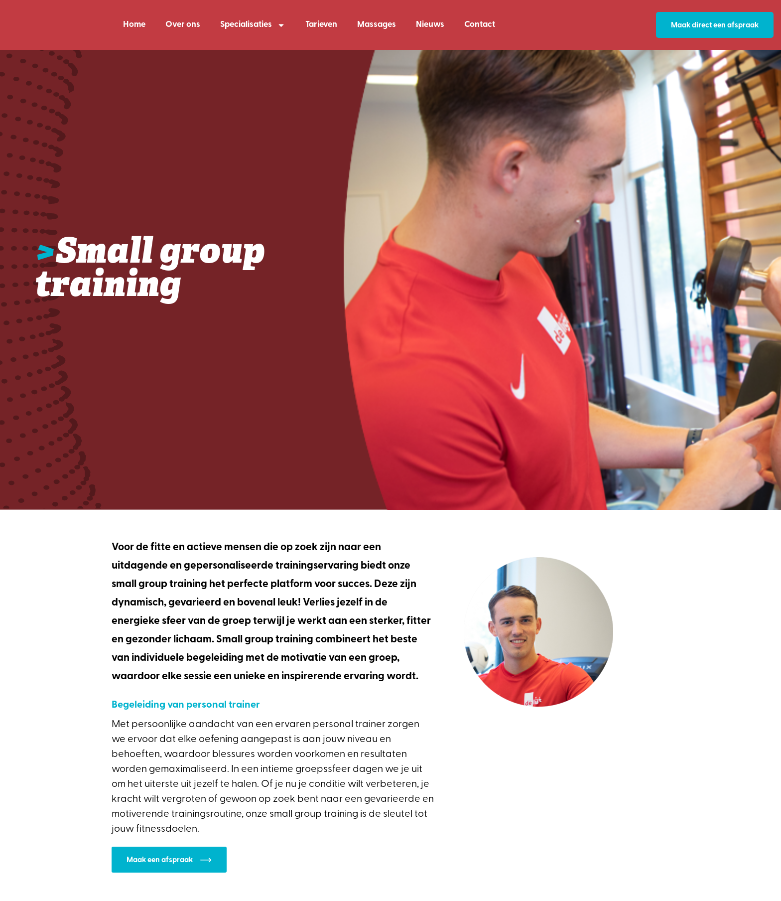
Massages (376, 24)
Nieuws (430, 24)
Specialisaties (252, 25)
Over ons (182, 24)
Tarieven (321, 24)
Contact (479, 24)
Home (134, 24)
